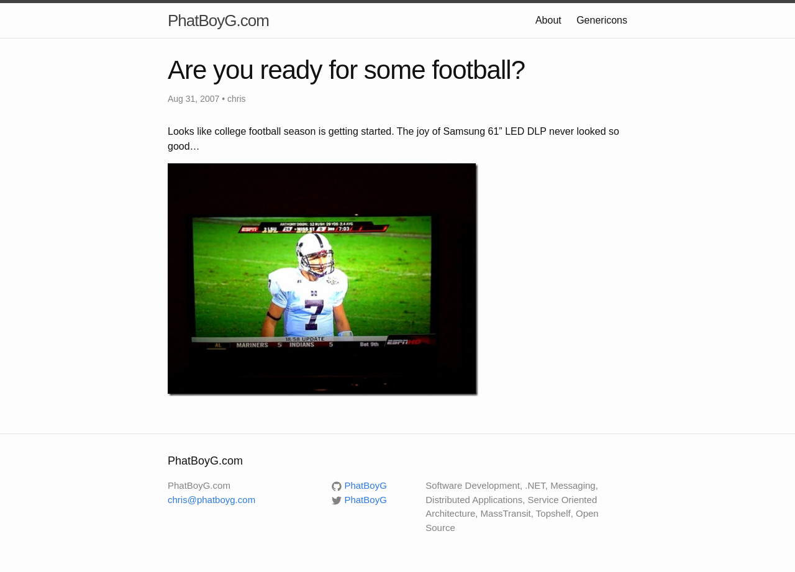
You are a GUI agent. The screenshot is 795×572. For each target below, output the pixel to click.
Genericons (601, 20)
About (548, 20)
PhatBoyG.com (218, 20)
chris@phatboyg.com (211, 499)
